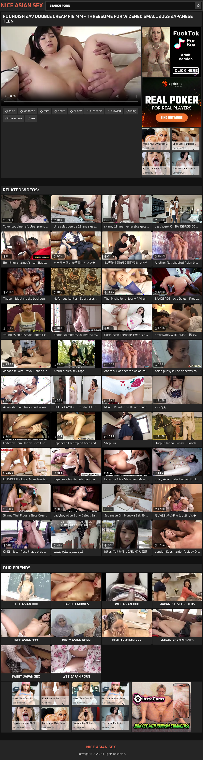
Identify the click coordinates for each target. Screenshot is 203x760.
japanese (29, 111)
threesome (15, 118)
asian (11, 111)
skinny (78, 111)
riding (132, 111)
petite (61, 111)
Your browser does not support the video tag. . (71, 66)
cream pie (96, 111)
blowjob (116, 111)
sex (33, 118)
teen (46, 111)
